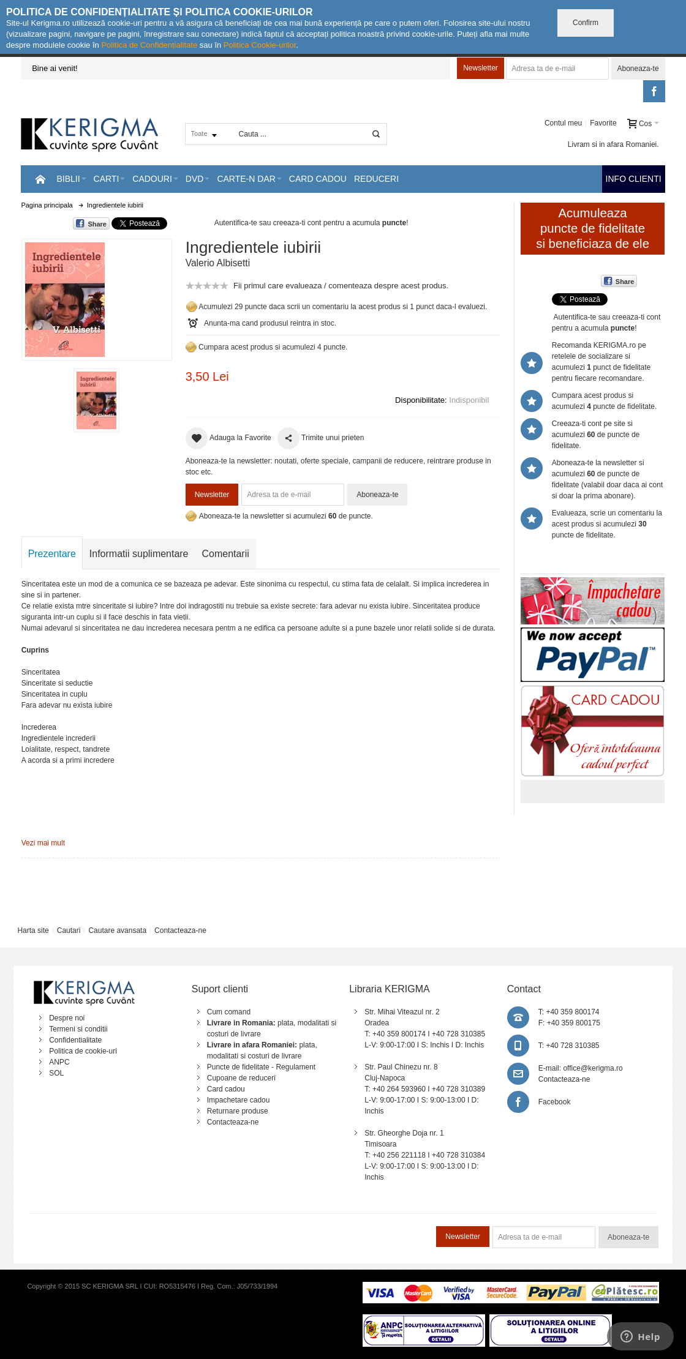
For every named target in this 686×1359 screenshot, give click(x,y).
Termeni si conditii (78, 1029)
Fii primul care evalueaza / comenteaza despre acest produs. (340, 285)
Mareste (95, 297)
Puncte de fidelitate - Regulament (261, 1067)
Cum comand (229, 1012)
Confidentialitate (75, 1040)
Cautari (69, 930)
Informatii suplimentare (139, 553)
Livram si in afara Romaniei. (613, 144)
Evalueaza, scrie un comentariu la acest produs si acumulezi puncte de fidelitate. (607, 524)
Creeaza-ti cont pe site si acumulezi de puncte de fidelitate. (595, 434)
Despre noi (67, 1018)
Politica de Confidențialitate (149, 45)
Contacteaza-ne (180, 930)
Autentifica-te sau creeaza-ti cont (268, 223)
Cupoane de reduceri (241, 1078)
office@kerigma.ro (592, 1068)
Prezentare (52, 553)
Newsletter (480, 68)
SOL (56, 1073)
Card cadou (226, 1089)
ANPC (59, 1062)
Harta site (32, 930)
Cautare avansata (117, 930)
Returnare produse (237, 1111)
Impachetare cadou (238, 1100)
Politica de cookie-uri (83, 1051)
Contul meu (563, 123)
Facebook (554, 1102)
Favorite (603, 123)
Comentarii (225, 553)
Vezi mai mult (43, 843)
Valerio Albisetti (218, 263)
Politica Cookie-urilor (260, 45)
